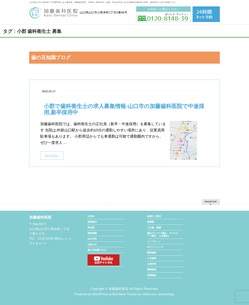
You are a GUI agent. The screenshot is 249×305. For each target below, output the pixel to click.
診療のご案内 (154, 216)
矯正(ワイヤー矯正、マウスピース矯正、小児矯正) (162, 234)
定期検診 (151, 275)
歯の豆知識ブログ (97, 250)
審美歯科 (151, 252)
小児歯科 (151, 258)
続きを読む (52, 155)
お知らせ (92, 244)
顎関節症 (151, 269)
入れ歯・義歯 (154, 227)
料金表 (91, 227)
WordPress (100, 294)
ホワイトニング (155, 247)
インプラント (154, 241)
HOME (91, 216)
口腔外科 (151, 264)
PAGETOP (211, 201)
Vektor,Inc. (149, 294)
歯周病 (150, 222)
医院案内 (92, 222)
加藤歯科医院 (118, 289)
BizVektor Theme (124, 294)
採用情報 (92, 233)
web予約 (92, 238)
